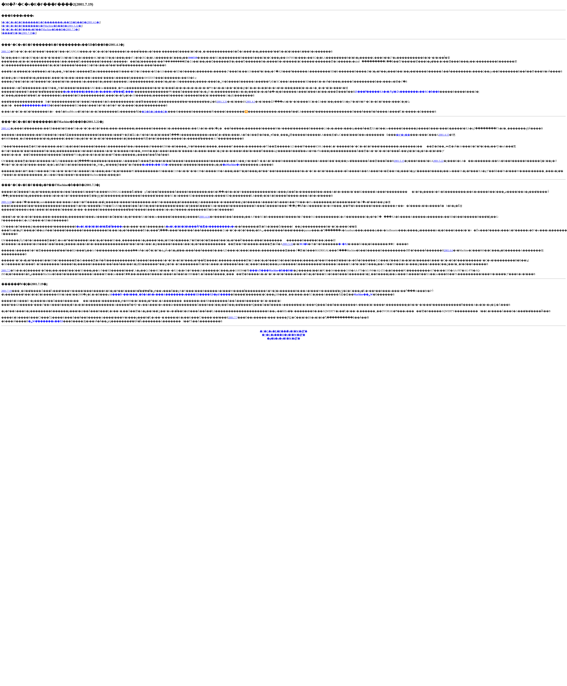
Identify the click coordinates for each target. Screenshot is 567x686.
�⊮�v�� (403, 134)
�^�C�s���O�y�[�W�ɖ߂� (283, 334)
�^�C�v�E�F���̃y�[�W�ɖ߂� (283, 331)
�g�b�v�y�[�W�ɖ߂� (283, 338)
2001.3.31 (222, 101)
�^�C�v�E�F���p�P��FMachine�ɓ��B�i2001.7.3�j (40, 29)
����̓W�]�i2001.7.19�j (19, 33)
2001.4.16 (204, 216)
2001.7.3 (5, 270)
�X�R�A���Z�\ (155, 111)
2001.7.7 (233, 317)
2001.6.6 (448, 250)
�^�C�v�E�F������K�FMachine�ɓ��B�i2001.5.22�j (42, 25)
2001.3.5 (5, 51)
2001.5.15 (399, 161)
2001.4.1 (250, 101)
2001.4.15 (444, 134)
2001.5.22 (438, 161)
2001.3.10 (6, 202)
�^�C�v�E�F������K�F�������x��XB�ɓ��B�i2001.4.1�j (51, 22)
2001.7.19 (6, 291)
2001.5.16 (287, 244)
